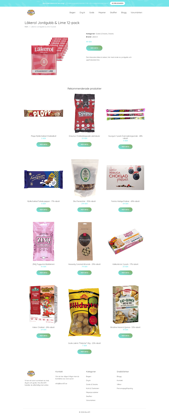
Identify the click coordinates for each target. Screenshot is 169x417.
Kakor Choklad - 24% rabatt (44, 328)
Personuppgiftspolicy (125, 390)
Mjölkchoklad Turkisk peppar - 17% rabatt (43, 202)
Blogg (123, 13)
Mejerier (102, 13)
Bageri (72, 13)
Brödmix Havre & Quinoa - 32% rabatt (125, 328)
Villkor (119, 386)
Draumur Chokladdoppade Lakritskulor (84, 137)
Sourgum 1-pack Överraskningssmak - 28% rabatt (125, 138)
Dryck (82, 13)
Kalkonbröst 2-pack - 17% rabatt (125, 265)
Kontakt (120, 382)
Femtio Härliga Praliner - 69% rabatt (125, 202)
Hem (26, 28)
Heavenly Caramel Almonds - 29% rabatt (84, 265)
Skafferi (113, 13)
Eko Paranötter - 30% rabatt (84, 202)
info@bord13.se (61, 385)
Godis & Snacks (102, 35)
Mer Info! (94, 49)
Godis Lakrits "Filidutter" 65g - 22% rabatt (84, 344)
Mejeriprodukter (92, 394)
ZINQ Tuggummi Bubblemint (44, 265)
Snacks (111, 35)
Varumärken (136, 13)
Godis (91, 13)
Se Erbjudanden (117, 3)
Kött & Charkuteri (92, 390)
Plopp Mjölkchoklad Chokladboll (43, 137)
